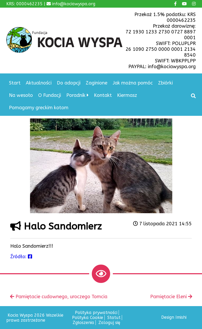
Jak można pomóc (133, 83)
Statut (113, 317)
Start (15, 83)
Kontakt (103, 95)
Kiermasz (127, 95)
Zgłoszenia (83, 322)
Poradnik (75, 95)
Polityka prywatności (96, 312)
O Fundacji (49, 95)
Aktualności (39, 83)
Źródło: (21, 257)
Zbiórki (165, 83)
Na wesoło (21, 95)
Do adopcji (68, 83)
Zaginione (96, 83)
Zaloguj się (109, 322)
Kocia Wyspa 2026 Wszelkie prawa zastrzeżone (34, 318)
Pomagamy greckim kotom (38, 108)
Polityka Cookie (87, 317)
